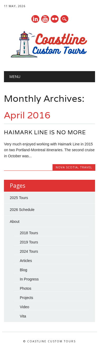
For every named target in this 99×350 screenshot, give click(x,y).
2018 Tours (29, 233)
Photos (25, 288)
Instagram (55, 19)
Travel (86, 167)
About (15, 221)
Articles (26, 261)
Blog (23, 270)
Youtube (45, 19)
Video (24, 307)
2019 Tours (29, 242)
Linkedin (35, 19)
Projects (26, 298)
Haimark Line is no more (45, 132)
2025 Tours (19, 198)
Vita (23, 316)
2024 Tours (29, 251)
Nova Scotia (67, 167)
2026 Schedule (22, 210)
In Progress (29, 279)
